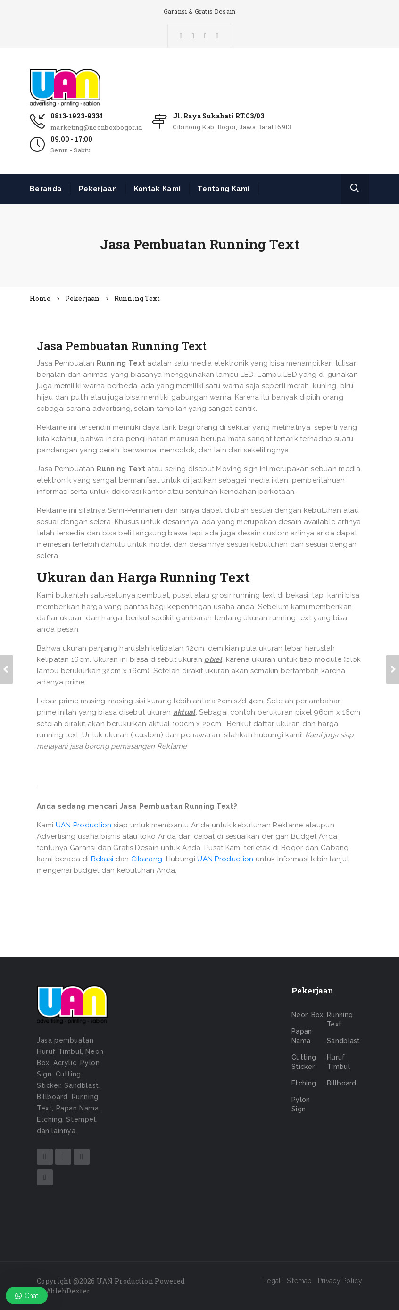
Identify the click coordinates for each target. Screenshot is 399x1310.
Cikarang (146, 859)
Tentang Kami (224, 188)
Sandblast (343, 1040)
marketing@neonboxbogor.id (96, 127)
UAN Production (84, 825)
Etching (303, 1083)
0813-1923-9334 (76, 115)
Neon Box (307, 1014)
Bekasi (102, 859)
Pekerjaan (98, 188)
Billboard (342, 1083)
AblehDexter (68, 1290)
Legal (272, 1281)
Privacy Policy (340, 1281)
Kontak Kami (157, 188)
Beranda (46, 188)
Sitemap (299, 1281)
